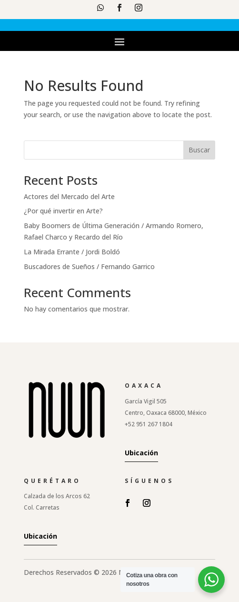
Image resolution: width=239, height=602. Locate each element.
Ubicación (141, 452)
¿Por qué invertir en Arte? (63, 210)
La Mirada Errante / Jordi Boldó (72, 251)
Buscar (199, 149)
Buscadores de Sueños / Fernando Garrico (89, 266)
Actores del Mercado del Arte (69, 196)
